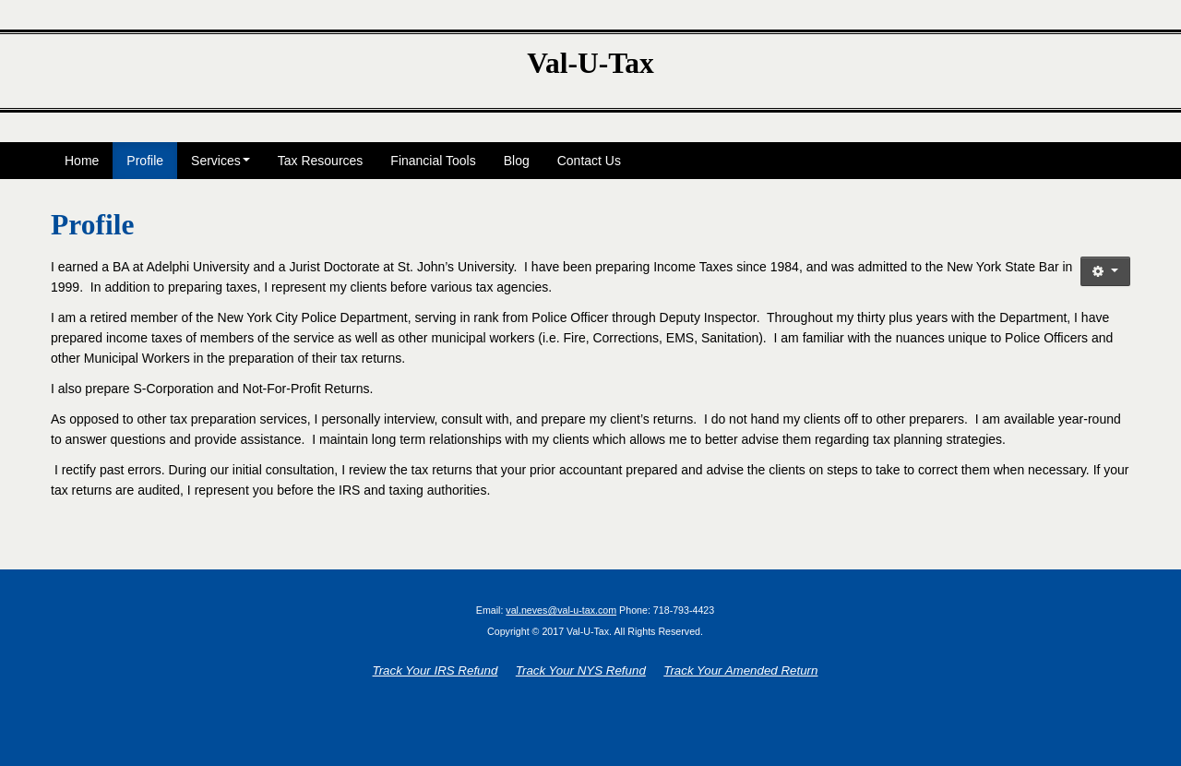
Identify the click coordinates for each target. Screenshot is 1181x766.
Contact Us (589, 160)
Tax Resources (321, 160)
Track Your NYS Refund (581, 670)
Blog (517, 160)
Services (220, 160)
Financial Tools (432, 160)
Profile (144, 160)
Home (82, 160)
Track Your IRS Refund (435, 670)
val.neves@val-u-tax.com (561, 610)
